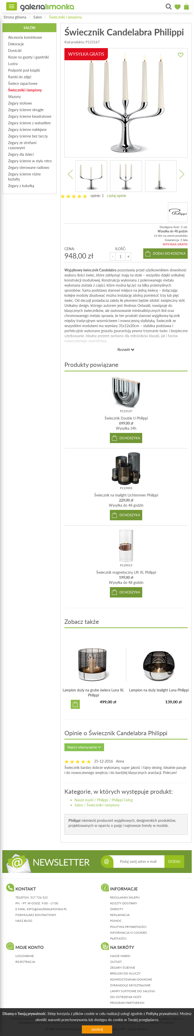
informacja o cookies (128, 932)
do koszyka (129, 438)
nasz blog (23, 921)
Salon (37, 17)
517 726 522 (39, 897)
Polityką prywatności (162, 1013)
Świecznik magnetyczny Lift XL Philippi (126, 572)
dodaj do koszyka (169, 253)
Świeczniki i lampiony (65, 17)
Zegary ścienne (122, 967)
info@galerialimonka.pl (47, 909)
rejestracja (25, 962)
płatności (118, 938)
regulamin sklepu (125, 897)
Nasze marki (84, 800)
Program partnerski (127, 1003)
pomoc (116, 921)
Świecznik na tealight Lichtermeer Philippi (126, 495)
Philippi (102, 800)
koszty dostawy (123, 903)
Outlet (116, 962)
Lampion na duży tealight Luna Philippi (159, 690)
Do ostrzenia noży (125, 997)
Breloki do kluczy (125, 973)
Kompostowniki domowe (131, 979)
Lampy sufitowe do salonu (132, 991)
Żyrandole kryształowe (130, 985)
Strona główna (15, 17)
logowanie (24, 956)
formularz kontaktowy (35, 915)
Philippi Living (122, 800)
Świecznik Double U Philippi (126, 418)
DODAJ (174, 861)
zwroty (116, 909)
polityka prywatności (128, 927)
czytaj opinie (116, 195)
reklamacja (120, 915)
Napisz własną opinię (84, 747)
